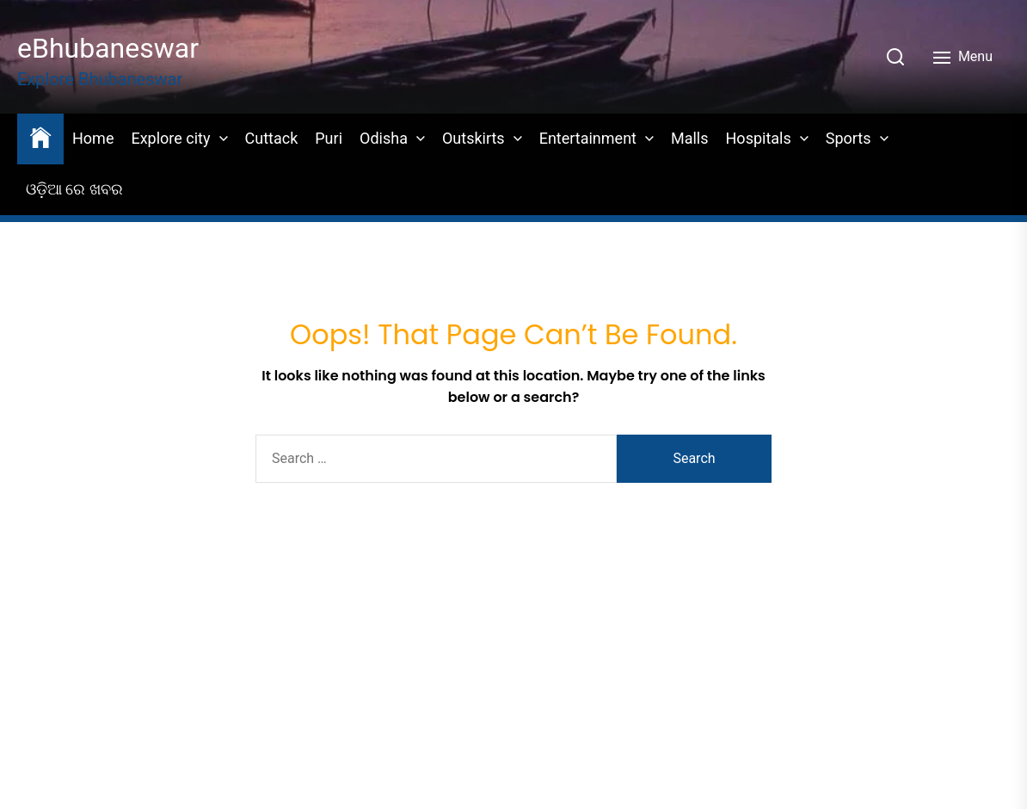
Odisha (384, 138)
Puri (328, 138)
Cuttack (271, 138)
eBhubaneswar (108, 48)
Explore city (170, 138)
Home (93, 138)
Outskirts (473, 138)
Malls (690, 138)
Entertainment (587, 138)
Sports (848, 138)
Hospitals (758, 138)
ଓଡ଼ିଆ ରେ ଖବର (74, 189)
